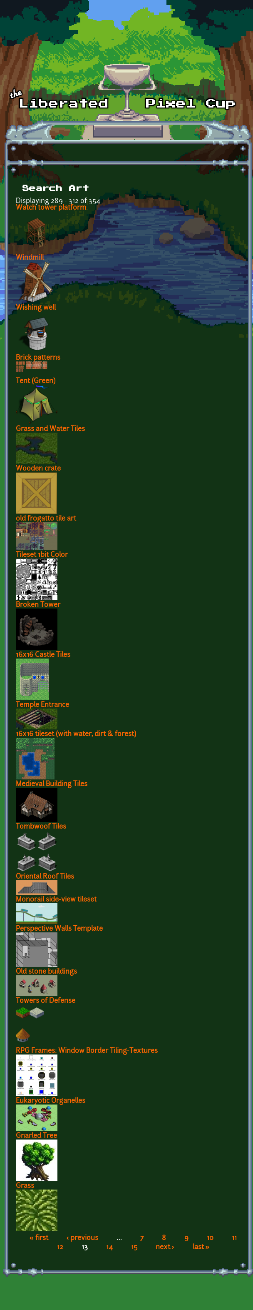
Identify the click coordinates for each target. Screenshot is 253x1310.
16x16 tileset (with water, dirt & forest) (76, 734)
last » (201, 1247)
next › (165, 1247)
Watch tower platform (51, 208)
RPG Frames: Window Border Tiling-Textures (87, 1051)
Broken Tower (38, 605)
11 (234, 1238)
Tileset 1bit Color (42, 555)
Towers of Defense (45, 1001)
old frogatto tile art (46, 519)
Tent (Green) (35, 381)
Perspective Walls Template (59, 929)
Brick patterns (38, 358)
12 (60, 1247)
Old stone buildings (46, 972)
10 (210, 1238)
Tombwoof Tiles (41, 827)
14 (109, 1247)
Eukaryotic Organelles (50, 1101)
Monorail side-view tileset (56, 900)
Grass (25, 1186)
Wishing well (36, 308)
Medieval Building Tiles (51, 784)
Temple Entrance (42, 705)
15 (134, 1247)
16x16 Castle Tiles (43, 655)
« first (39, 1238)
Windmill (30, 258)
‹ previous (83, 1238)
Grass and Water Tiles (50, 429)
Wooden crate (38, 469)
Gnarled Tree (36, 1136)
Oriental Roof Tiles (45, 877)
